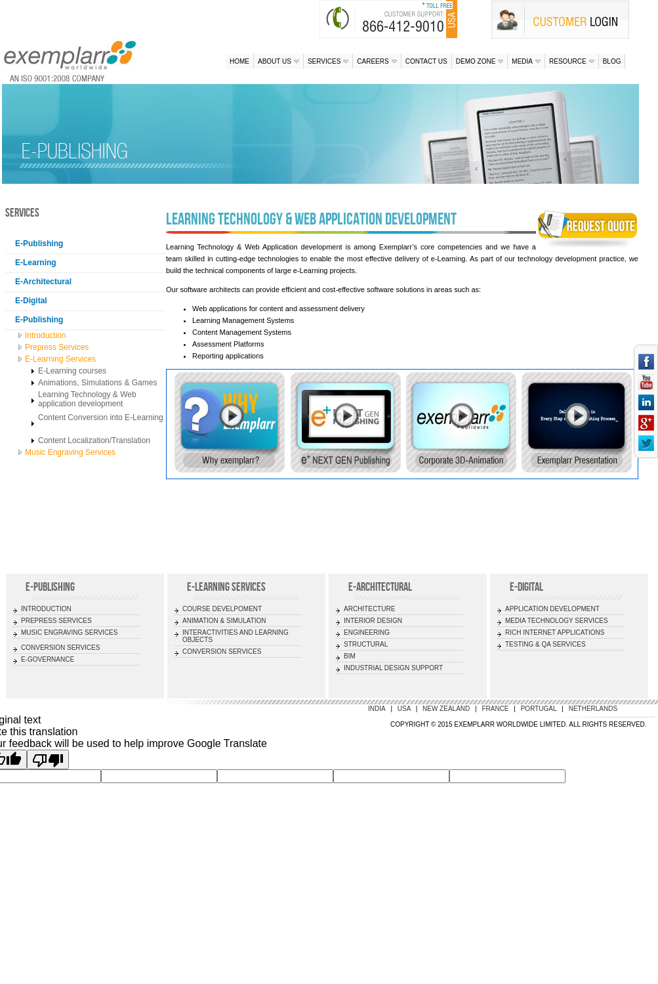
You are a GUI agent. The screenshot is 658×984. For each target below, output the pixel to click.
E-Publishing (39, 243)
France (495, 708)
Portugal (539, 708)
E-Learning (35, 262)
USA (405, 708)
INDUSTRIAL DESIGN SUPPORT (393, 668)
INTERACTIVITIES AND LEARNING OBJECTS (235, 636)
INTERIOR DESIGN (373, 620)
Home (239, 61)
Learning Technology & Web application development (87, 399)
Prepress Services (57, 347)
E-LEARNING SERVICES (226, 586)
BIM (350, 656)
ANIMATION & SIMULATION (224, 620)
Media (526, 61)
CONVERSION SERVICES (60, 647)
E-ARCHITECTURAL (380, 586)
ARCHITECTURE (369, 608)
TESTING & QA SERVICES (545, 644)
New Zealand (446, 708)
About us (278, 61)
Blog (612, 61)
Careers (376, 61)
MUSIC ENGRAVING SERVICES (69, 632)
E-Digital (31, 300)
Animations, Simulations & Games (97, 382)
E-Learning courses (72, 370)
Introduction (45, 335)
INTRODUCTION (46, 608)
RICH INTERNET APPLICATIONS (554, 632)
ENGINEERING (367, 632)
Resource (571, 61)
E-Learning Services (60, 359)
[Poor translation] (48, 759)
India (377, 708)
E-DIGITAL (526, 586)
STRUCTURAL (366, 644)
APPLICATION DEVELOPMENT (552, 608)
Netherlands (593, 708)
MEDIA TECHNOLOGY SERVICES (556, 620)
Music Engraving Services (70, 452)
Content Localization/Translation (94, 440)
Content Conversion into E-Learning (100, 417)
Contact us (426, 61)
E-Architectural (43, 281)
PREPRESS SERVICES (56, 620)
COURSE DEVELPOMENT (222, 608)
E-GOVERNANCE (47, 659)
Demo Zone (480, 61)
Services (328, 61)
